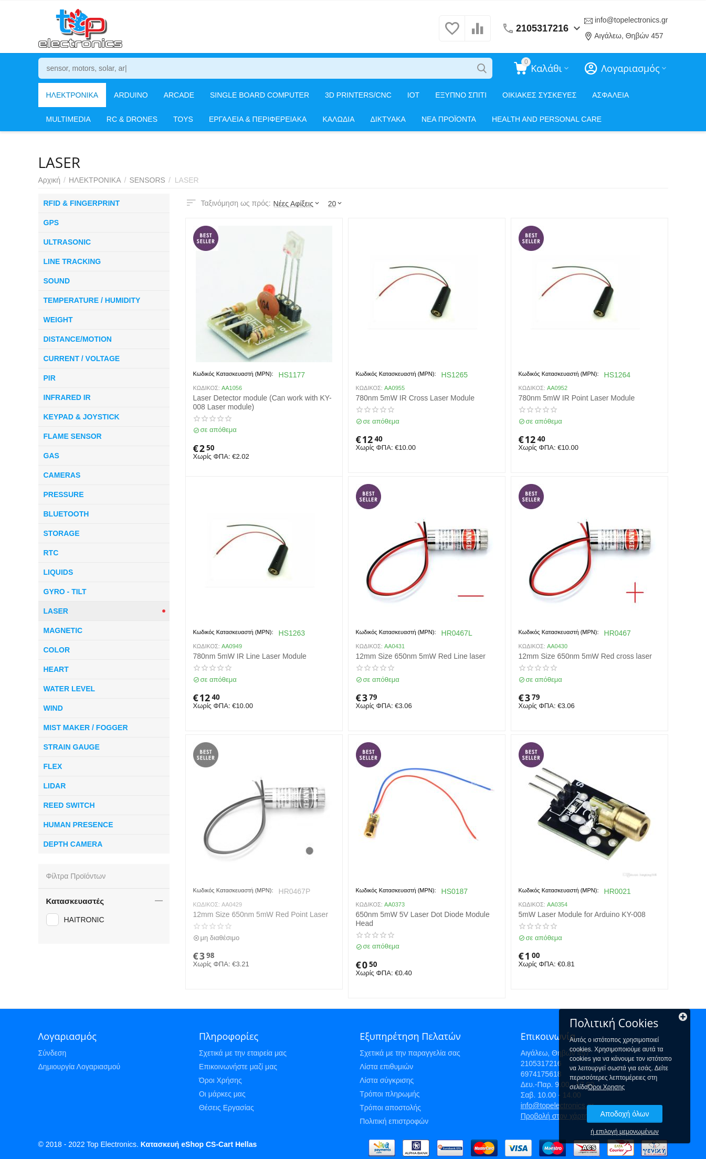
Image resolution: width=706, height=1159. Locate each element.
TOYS (183, 119)
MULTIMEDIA (68, 119)
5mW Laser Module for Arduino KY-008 (582, 914)
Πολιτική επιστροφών (394, 1121)
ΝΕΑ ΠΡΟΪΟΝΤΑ (449, 119)
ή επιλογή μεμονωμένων (625, 1131)
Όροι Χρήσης (220, 1080)
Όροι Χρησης (606, 1087)
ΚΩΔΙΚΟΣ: (206, 388)
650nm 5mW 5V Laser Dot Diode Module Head (423, 919)
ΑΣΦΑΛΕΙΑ (610, 95)
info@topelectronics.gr (631, 20)
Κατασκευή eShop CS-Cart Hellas (199, 1144)
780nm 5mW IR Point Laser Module (577, 398)
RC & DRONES (132, 119)
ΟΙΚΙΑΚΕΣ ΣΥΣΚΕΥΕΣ (539, 95)
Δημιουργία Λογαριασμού (79, 1066)
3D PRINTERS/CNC (358, 95)
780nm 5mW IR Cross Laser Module (415, 398)
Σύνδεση (52, 1053)
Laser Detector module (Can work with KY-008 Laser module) (262, 402)
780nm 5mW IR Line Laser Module (250, 656)
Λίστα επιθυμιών (386, 1066)
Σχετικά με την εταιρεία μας (243, 1053)
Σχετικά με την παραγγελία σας (410, 1053)
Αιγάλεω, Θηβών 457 (628, 35)
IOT (413, 95)
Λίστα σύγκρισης (387, 1080)
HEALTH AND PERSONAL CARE (547, 119)
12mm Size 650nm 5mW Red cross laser (585, 656)
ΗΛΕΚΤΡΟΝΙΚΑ (72, 95)
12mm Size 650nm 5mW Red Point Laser (261, 914)
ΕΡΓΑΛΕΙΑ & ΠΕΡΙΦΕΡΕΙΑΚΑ (258, 119)
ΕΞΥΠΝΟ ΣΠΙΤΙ (461, 95)
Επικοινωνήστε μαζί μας (238, 1066)
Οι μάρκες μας (222, 1094)
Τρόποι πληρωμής (389, 1094)
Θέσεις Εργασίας (226, 1107)
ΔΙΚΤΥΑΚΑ (387, 119)
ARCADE (179, 95)
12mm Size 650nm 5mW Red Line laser (421, 656)
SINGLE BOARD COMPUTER (259, 95)
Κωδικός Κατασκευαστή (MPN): (233, 374)
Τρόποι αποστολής (390, 1107)
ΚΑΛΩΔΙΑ (338, 119)
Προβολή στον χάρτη (554, 1116)
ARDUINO (131, 95)
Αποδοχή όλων (624, 1114)
